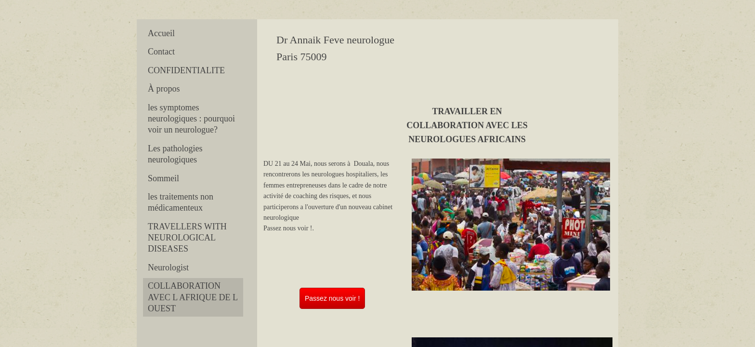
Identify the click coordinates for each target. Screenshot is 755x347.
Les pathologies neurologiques (175, 154)
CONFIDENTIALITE (186, 70)
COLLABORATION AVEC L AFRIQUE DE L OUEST (193, 297)
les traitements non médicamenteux (180, 202)
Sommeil (163, 178)
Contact (161, 51)
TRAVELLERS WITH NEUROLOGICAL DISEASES (187, 238)
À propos (164, 88)
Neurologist (168, 267)
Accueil (161, 33)
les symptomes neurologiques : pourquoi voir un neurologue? (191, 119)
